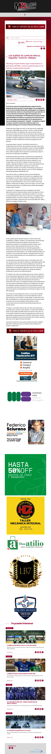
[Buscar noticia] (27, 37)
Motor (15, 99)
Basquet (9, 628)
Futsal (9, 656)
